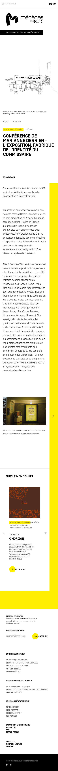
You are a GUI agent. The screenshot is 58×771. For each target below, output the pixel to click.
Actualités (17, 122)
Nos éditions (11, 716)
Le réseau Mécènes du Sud (18, 701)
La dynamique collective (17, 660)
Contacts (10, 742)
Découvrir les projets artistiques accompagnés (27, 690)
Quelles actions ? (13, 713)
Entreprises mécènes (15, 654)
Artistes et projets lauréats (19, 681)
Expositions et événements (18, 725)
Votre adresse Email (15, 631)
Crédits (9, 747)
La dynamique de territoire (18, 687)
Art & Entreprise (13, 669)
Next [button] (53, 416)
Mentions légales (14, 744)
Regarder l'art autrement (17, 666)
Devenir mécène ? (13, 672)
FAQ (8, 730)
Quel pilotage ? (12, 710)
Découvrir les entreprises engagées (22, 663)
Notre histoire (12, 707)
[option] (29, 140)
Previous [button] (4, 533)
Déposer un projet (14, 693)
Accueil (6, 122)
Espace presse (12, 732)
